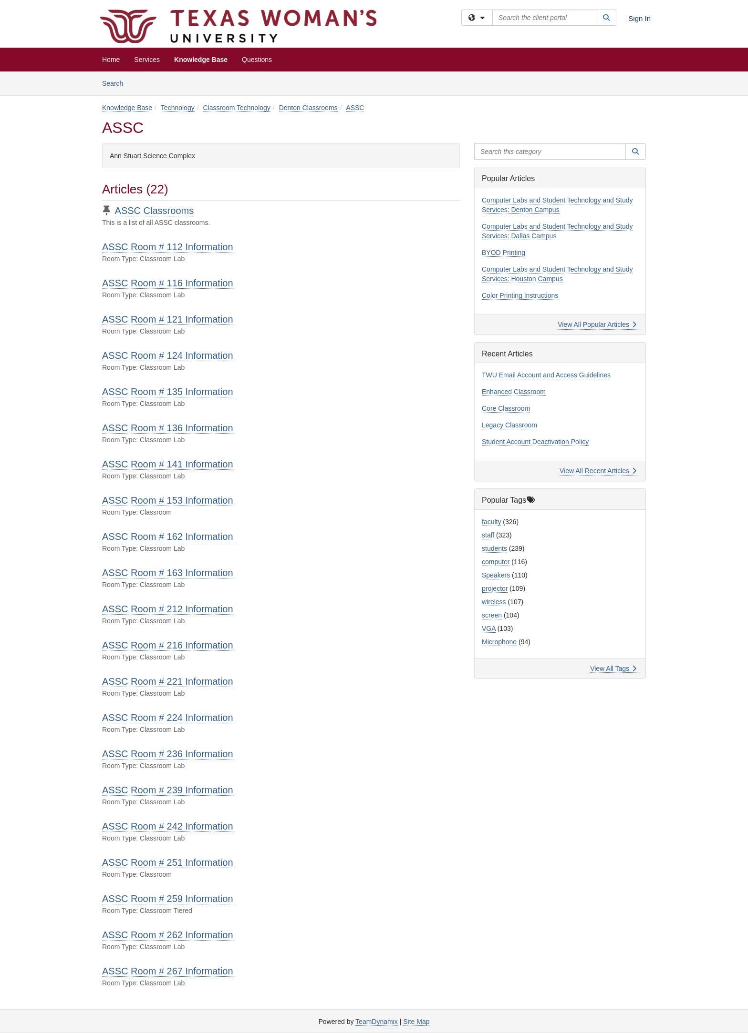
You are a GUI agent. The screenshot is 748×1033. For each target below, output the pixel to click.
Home (111, 59)
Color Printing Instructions (520, 295)
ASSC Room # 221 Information (167, 681)
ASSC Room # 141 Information (167, 464)
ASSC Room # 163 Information (167, 572)
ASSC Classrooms (154, 210)
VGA (489, 628)
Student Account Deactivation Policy (535, 442)
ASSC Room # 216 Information (167, 645)
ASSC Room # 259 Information (167, 898)
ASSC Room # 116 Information (167, 283)
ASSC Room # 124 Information (167, 355)
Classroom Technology (236, 107)
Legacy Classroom (509, 425)
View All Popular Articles (597, 324)
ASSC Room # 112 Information (167, 247)
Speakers (496, 575)
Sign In (639, 18)
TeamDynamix (376, 1021)
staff (488, 535)
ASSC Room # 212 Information (167, 609)
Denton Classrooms (308, 107)
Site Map (416, 1021)
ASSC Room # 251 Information (167, 862)
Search (116, 82)
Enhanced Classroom (514, 391)
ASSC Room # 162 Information (167, 536)
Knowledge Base (201, 59)
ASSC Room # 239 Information (167, 790)
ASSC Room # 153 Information (167, 500)
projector (495, 588)
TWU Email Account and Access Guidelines (546, 375)
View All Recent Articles (598, 471)
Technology (178, 107)
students (494, 548)
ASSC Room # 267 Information (167, 971)
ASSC (355, 107)
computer (495, 562)
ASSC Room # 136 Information (167, 428)
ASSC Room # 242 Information (167, 826)
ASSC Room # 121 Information (167, 319)
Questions (257, 59)
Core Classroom (506, 408)
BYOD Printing (503, 252)
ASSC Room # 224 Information (167, 717)
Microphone (499, 642)
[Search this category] (550, 151)
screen (492, 615)
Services (147, 59)
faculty (491, 522)
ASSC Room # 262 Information (167, 935)
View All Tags (613, 668)
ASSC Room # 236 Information (167, 754)
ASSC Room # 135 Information (167, 391)
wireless (494, 602)
